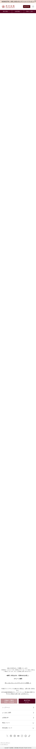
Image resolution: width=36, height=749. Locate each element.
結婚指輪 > (18, 11)
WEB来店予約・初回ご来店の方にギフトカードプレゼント (18, 1)
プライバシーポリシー (5, 742)
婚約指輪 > (6, 11)
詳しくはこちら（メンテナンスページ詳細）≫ (18, 683)
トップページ (6, 707)
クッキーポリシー (4, 744)
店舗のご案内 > (30, 11)
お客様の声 (5, 717)
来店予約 (26, 6)
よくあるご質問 (6, 712)
